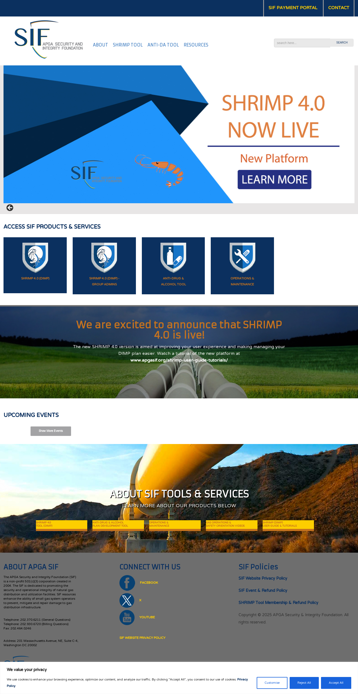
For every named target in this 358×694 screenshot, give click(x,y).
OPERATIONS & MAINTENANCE (159, 524)
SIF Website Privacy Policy (142, 638)
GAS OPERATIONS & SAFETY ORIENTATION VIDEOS (225, 524)
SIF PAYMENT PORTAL (293, 8)
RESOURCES (196, 45)
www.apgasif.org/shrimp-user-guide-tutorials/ (179, 360)
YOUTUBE (137, 617)
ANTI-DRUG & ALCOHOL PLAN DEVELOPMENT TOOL (110, 524)
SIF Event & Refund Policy (263, 591)
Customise (272, 683)
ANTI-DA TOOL (163, 45)
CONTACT (338, 8)
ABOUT (100, 45)
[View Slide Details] (179, 134)
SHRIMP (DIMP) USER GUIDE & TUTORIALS (280, 524)
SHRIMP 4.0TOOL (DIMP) (44, 524)
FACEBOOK (138, 583)
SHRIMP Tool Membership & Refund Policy (278, 603)
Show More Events (51, 431)
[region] (179, 678)
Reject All (304, 683)
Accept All (336, 683)
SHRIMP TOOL (128, 45)
